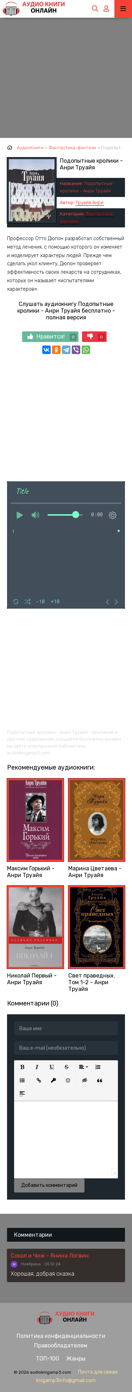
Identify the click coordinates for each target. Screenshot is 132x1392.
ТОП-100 (47, 1358)
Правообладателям (60, 1345)
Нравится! (52, 337)
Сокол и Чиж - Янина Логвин (50, 1255)
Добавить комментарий (49, 1185)
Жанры (76, 1358)
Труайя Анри (89, 202)
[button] (22, 1067)
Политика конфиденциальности (61, 1336)
